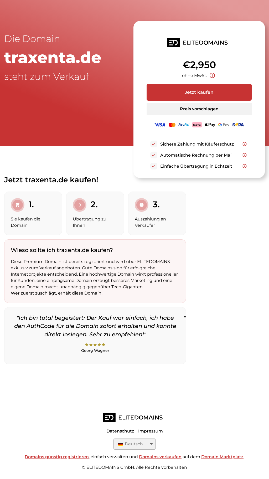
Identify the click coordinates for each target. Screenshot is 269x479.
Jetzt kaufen (199, 92)
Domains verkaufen (160, 456)
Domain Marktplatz (222, 456)
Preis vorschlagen (199, 108)
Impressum (150, 431)
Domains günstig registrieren (57, 456)
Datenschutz (120, 431)
